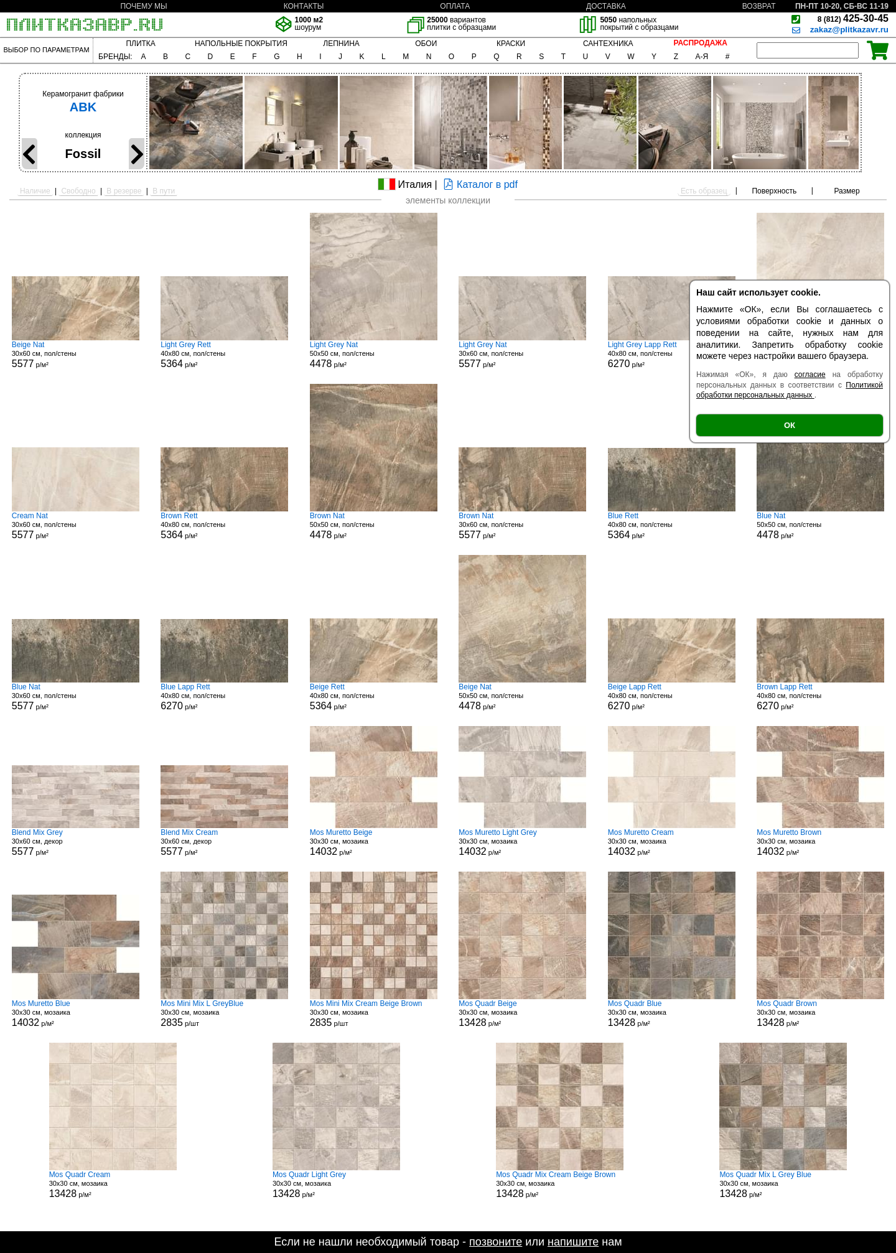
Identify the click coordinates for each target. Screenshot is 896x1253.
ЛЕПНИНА (341, 43)
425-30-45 (853, 18)
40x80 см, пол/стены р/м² (224, 354)
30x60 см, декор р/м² (75, 842)
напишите (573, 1242)
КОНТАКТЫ (304, 6)
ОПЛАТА (455, 6)
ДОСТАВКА (606, 6)
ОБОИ (426, 43)
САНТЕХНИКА (608, 43)
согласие (810, 374)
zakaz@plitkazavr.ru (849, 29)
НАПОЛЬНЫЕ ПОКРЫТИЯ (241, 43)
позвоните (495, 1242)
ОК (789, 425)
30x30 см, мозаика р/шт (224, 1013)
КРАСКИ (511, 43)
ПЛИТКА (140, 43)
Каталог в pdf (479, 184)
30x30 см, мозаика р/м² (373, 842)
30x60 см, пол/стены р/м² (75, 354)
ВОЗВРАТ (759, 6)
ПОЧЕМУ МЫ (143, 6)
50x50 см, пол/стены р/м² (373, 354)
